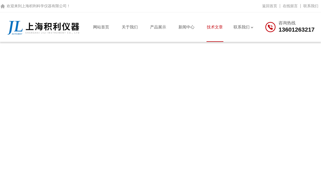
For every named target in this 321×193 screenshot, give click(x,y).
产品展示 (158, 27)
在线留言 (290, 6)
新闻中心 (186, 27)
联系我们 (310, 6)
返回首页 (269, 6)
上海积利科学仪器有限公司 (44, 6)
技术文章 (215, 27)
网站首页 (101, 27)
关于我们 (130, 27)
